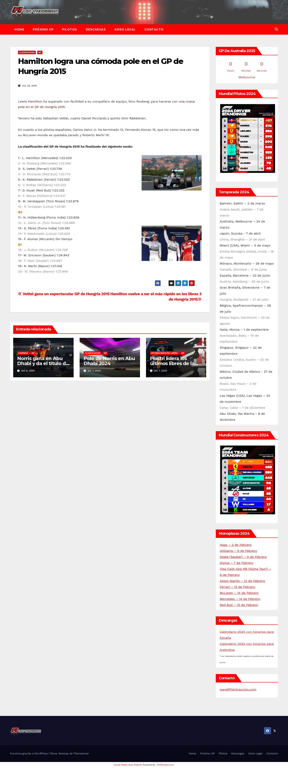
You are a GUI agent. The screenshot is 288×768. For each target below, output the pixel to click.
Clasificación (27, 52)
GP (39, 52)
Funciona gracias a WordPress (29, 753)
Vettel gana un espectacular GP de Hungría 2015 (64, 294)
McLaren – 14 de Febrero (239, 593)
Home (19, 29)
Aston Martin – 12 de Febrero (242, 581)
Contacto (154, 29)
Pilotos (69, 29)
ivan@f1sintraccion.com (238, 689)
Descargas (96, 29)
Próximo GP (43, 29)
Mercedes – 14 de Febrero (240, 599)
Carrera (23, 353)
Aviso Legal (125, 29)
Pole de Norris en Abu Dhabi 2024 (109, 360)
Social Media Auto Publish (128, 765)
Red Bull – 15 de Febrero (239, 605)
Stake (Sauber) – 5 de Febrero (243, 557)
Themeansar (81, 753)
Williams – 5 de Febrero (238, 551)
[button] (276, 29)
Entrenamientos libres (164, 353)
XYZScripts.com (165, 765)
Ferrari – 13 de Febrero (237, 587)
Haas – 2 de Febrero (236, 545)
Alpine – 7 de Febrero (236, 563)
